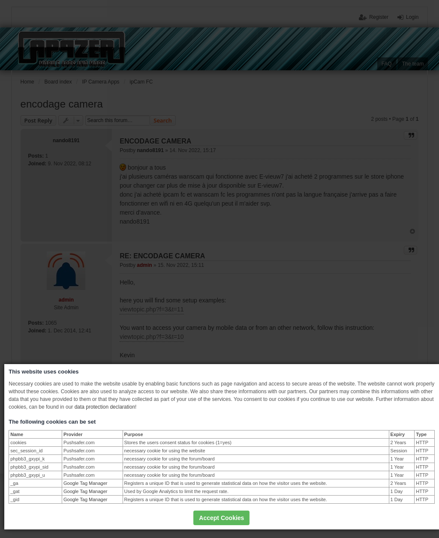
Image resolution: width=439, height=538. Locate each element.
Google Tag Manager (85, 483)
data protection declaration (105, 407)
